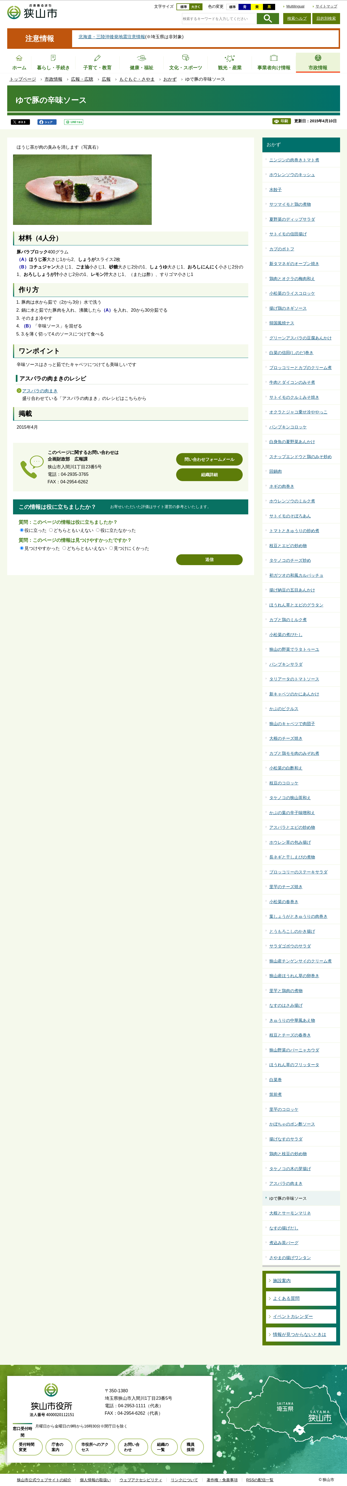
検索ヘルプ (297, 18)
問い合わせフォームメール (209, 459)
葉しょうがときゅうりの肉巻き (298, 916)
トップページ (22, 79)
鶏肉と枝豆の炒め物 (288, 1153)
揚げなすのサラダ (286, 1139)
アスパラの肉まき (40, 390)
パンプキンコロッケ (288, 427)
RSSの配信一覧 (260, 1480)
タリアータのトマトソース (294, 679)
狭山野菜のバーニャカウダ (294, 1050)
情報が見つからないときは (299, 1334)
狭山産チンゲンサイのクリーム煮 (300, 961)
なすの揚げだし (283, 1228)
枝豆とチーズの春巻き (290, 1035)
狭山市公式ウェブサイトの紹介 (44, 1480)
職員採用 (190, 1447)
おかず (170, 79)
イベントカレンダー (293, 1316)
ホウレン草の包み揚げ (290, 842)
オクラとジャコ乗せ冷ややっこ (298, 412)
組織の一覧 (163, 1447)
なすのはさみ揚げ (286, 1005)
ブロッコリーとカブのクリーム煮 (300, 367)
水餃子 (275, 189)
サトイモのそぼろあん (290, 516)
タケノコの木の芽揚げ (290, 1168)
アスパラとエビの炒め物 (292, 827)
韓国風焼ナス (281, 323)
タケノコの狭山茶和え (290, 797)
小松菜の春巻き (283, 901)
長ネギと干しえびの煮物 (292, 857)
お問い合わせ (132, 1447)
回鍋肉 (275, 471)
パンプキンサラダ (286, 664)
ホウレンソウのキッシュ (292, 174)
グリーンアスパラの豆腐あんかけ (300, 338)
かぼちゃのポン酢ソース (292, 1124)
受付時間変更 (26, 1447)
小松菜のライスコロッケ (292, 293)
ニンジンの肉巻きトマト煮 (294, 160)
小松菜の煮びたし (286, 634)
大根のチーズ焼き (286, 738)
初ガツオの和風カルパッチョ (296, 575)
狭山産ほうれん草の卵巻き (294, 975)
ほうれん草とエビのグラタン (296, 605)
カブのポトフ (281, 249)
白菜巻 (275, 1079)
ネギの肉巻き (281, 486)
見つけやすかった (42, 548)
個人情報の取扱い (95, 1480)
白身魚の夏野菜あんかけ (292, 441)
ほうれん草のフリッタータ (294, 1064)
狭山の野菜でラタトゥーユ (294, 649)
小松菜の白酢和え (286, 768)
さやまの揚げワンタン (290, 1257)
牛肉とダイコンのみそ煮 (292, 382)
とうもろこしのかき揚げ (292, 931)
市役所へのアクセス (94, 1447)
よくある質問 (286, 1298)
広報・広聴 (82, 79)
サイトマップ (326, 6)
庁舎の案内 (57, 1447)
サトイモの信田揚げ (288, 234)
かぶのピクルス (283, 708)
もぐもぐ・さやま (137, 79)
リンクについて (184, 1480)
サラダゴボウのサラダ (290, 946)
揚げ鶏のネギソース (288, 308)
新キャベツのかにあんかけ (294, 694)
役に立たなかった (118, 530)
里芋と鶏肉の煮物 (286, 990)
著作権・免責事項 (222, 1480)
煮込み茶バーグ (283, 1242)
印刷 (284, 121)
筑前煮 (275, 1094)
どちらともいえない (73, 530)
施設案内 (282, 1280)
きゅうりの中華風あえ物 (292, 1020)
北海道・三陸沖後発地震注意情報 (111, 36)
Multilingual (295, 6)
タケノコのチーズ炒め (290, 560)
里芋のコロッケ (283, 1109)
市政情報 (53, 79)
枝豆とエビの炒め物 (288, 545)
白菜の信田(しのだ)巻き (291, 352)
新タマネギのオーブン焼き (294, 263)
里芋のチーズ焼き (286, 886)
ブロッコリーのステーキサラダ (298, 872)
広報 (106, 79)
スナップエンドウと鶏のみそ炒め (300, 456)
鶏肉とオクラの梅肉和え (292, 278)
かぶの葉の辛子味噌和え (292, 812)
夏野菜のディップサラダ (292, 219)
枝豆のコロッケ (283, 783)
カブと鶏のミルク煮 (288, 619)
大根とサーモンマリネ (290, 1213)
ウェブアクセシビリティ (141, 1480)
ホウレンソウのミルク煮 (292, 501)
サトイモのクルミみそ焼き (294, 397)
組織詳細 (209, 474)
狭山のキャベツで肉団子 (292, 723)
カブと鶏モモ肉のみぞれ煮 (294, 753)
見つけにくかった (131, 548)
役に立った (35, 530)
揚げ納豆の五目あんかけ (292, 590)
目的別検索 (326, 18)
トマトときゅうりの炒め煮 (294, 530)
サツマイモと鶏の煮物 (290, 204)
